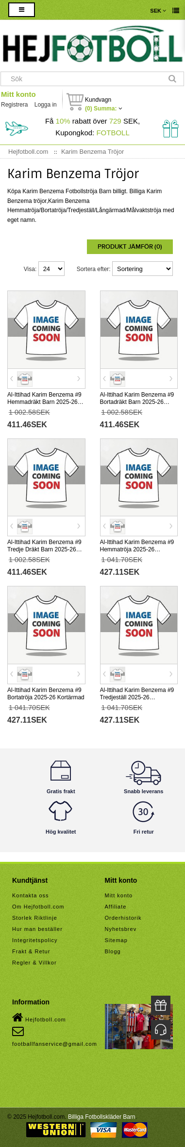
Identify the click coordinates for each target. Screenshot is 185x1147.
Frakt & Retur (31, 951)
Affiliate (116, 907)
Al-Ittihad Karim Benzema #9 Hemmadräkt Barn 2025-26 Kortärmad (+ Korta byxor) (44, 402)
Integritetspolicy (34, 940)
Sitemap (116, 940)
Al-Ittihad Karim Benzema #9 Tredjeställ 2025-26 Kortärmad (137, 697)
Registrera (14, 104)
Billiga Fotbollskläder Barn (101, 1116)
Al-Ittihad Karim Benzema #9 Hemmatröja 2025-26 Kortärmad (137, 549)
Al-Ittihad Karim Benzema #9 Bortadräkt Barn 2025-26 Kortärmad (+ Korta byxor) (137, 402)
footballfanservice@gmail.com (54, 1036)
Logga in (45, 104)
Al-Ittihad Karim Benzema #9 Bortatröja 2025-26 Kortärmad (45, 694)
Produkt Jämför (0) (130, 247)
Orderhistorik (123, 918)
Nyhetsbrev (121, 929)
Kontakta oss (30, 895)
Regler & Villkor (34, 962)
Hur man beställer (37, 929)
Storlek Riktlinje (34, 918)
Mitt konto (18, 94)
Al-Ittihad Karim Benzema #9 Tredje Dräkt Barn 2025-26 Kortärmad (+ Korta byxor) (44, 549)
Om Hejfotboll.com (38, 907)
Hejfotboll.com (39, 1017)
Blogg (113, 951)
